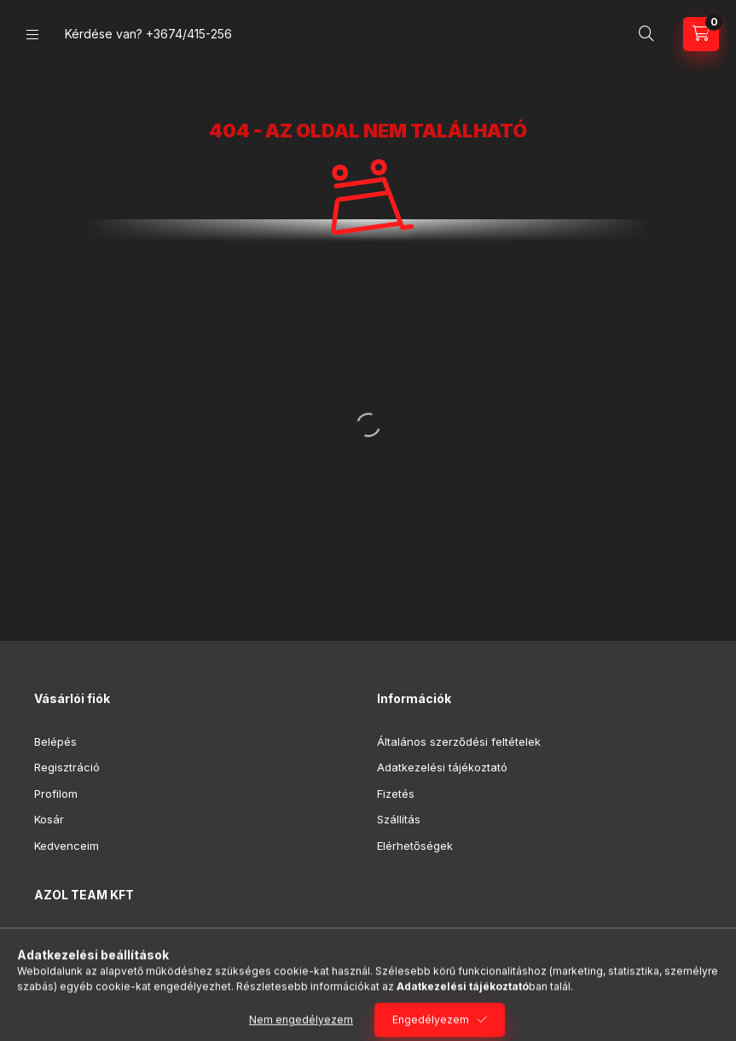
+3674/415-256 (189, 33)
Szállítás (398, 819)
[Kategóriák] (32, 34)
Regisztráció (67, 767)
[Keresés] (646, 34)
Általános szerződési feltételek (459, 741)
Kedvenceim (66, 845)
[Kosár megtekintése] (701, 34)
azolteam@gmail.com (110, 990)
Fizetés (395, 793)
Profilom (56, 793)
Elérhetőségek (415, 845)
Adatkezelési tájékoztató (442, 767)
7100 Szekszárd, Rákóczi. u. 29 (136, 938)
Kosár (49, 819)
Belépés (55, 741)
